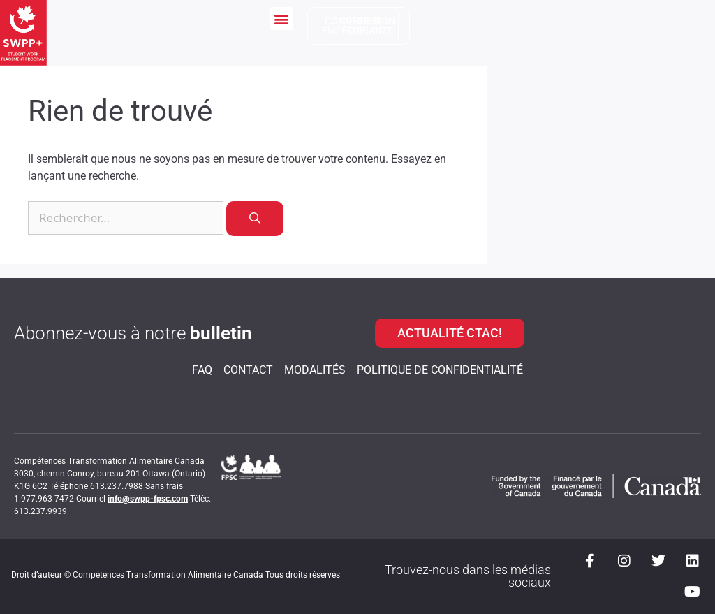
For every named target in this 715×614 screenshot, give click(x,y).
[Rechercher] (254, 218)
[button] (281, 18)
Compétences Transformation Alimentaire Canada (109, 461)
